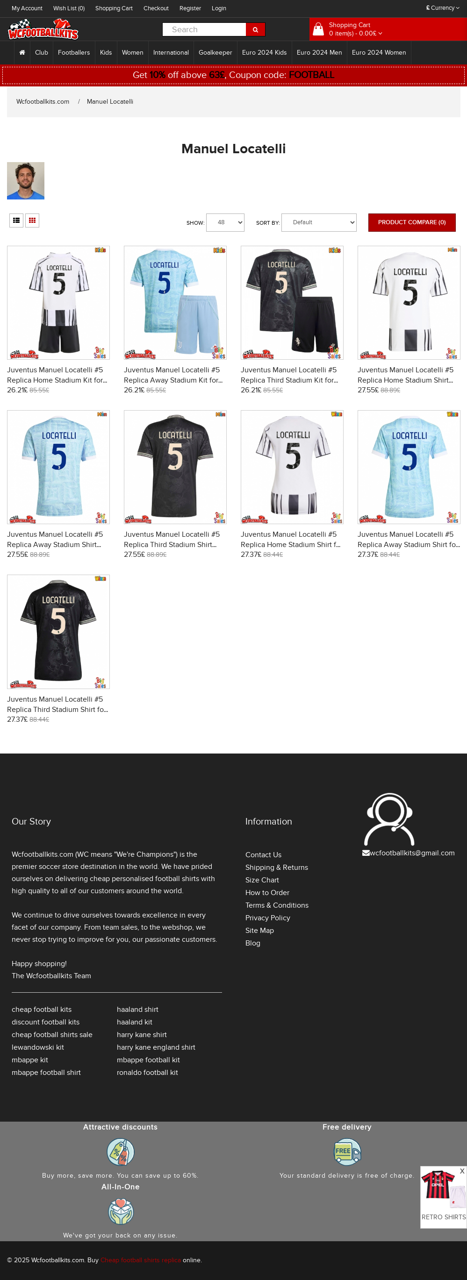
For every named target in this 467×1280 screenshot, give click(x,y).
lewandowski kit (38, 1047)
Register (190, 8)
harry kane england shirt (156, 1047)
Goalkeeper (215, 53)
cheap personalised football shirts (144, 878)
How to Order (267, 892)
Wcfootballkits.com (42, 102)
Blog (252, 943)
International (171, 53)
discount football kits (45, 1022)
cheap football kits (42, 1009)
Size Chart (262, 880)
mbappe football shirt (46, 1072)
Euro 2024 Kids (264, 53)
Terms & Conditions (277, 905)
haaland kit (134, 1022)
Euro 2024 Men (319, 53)
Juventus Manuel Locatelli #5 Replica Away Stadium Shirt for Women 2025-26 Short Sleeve (408, 545)
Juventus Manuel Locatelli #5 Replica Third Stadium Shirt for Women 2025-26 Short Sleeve (56, 710)
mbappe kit (30, 1060)
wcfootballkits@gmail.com (412, 853)
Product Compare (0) (412, 222)
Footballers (74, 53)
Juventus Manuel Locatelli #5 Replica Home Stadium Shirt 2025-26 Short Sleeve (405, 380)
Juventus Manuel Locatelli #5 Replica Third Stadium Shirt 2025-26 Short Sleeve (172, 545)
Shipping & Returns (276, 867)
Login (219, 8)
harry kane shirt (142, 1034)
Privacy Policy (267, 918)
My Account (27, 8)
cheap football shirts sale (52, 1034)
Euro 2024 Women (379, 53)
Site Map (259, 930)
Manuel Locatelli (110, 102)
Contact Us (263, 855)
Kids (106, 53)
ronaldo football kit (147, 1072)
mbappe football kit (148, 1060)
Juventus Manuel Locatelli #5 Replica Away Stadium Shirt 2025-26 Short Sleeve (55, 545)
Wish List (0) (69, 8)
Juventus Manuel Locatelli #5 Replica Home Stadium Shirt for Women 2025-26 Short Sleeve (292, 545)
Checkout (156, 8)
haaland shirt (137, 1009)
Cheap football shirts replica (141, 1260)
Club (41, 53)
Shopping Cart (114, 8)
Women (133, 53)
